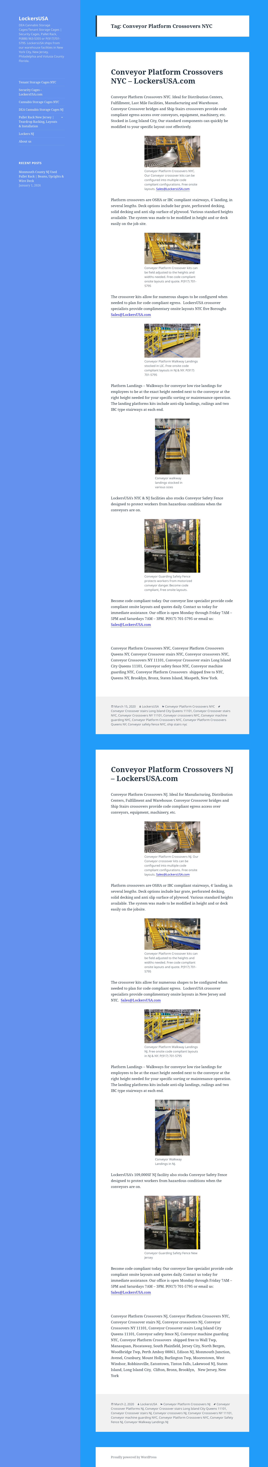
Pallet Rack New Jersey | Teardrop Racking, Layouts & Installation (38, 121)
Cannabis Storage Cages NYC (39, 102)
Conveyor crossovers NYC (181, 715)
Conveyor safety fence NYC (147, 724)
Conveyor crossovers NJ (169, 1413)
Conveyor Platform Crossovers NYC (190, 706)
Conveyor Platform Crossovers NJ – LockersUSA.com (172, 773)
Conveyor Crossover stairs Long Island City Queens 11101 (151, 711)
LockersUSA (33, 18)
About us (25, 141)
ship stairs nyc (177, 724)
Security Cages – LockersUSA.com (30, 92)
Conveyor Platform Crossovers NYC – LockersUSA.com (167, 76)
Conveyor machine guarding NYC (134, 1417)
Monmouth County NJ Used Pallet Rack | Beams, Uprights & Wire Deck (41, 176)
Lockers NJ (26, 134)
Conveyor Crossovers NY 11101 (140, 715)
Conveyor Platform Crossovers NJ (186, 1404)
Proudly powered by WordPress (134, 1457)
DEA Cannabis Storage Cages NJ (41, 110)
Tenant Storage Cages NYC (37, 82)
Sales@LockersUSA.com (173, 189)
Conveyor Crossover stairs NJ (131, 1413)
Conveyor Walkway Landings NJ (146, 1422)
